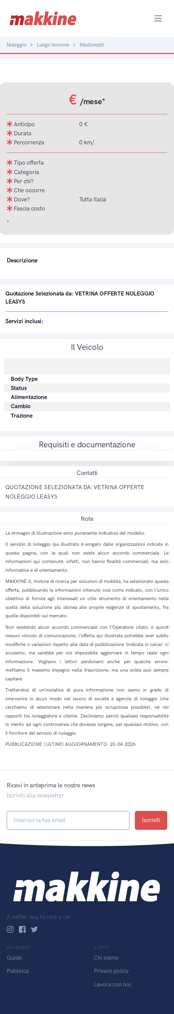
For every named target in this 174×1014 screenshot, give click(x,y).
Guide (14, 957)
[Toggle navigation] (158, 18)
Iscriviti (151, 820)
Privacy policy (111, 970)
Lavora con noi (112, 984)
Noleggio (16, 45)
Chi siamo (106, 957)
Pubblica (18, 970)
